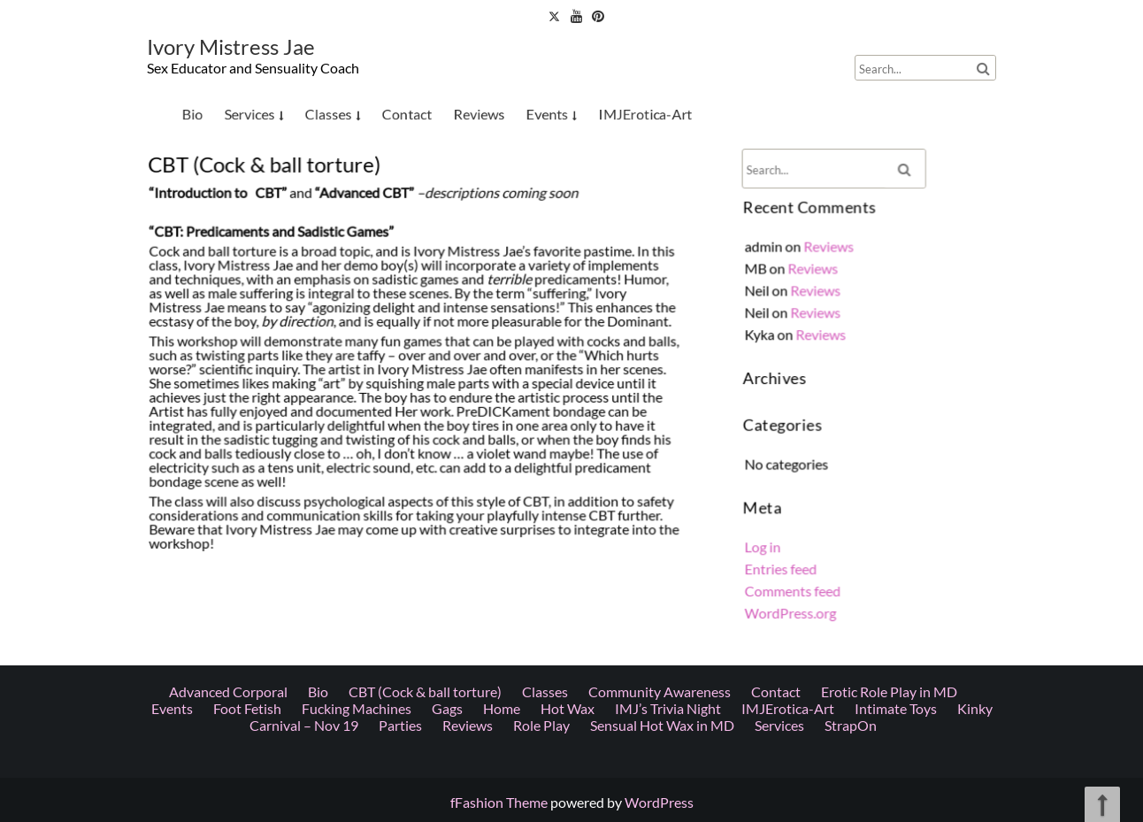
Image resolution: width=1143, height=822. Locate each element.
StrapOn (851, 373)
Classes (328, 113)
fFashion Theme (499, 802)
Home (501, 357)
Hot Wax (568, 357)
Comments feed (794, 585)
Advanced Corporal (228, 340)
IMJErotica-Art (645, 113)
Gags (447, 357)
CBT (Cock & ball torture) (425, 340)
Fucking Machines (356, 357)
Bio (192, 113)
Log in (765, 542)
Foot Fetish (247, 357)
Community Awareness (659, 340)
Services (249, 113)
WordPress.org (792, 606)
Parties (400, 373)
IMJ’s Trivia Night (668, 357)
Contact (407, 113)
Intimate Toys (896, 357)
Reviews (479, 113)
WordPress (659, 802)
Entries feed (782, 564)
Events (547, 113)
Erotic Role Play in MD (889, 340)
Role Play (541, 373)
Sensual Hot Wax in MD (662, 373)
